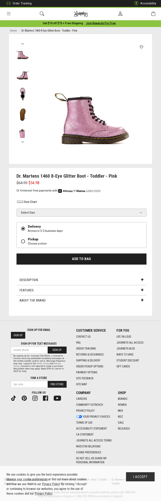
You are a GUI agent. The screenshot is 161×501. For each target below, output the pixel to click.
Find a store (39, 378)
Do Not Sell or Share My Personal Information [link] (91, 460)
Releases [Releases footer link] (124, 428)
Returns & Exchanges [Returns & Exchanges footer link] (90, 354)
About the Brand (81, 301)
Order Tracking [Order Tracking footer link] (86, 348)
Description (81, 280)
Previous (22, 43)
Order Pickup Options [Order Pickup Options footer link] (89, 366)
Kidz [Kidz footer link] (120, 416)
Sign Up (18, 335)
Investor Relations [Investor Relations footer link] (88, 446)
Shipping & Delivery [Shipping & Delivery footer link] (88, 360)
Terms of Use (43, 363)
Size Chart (26, 202)
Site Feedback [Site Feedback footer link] (84, 378)
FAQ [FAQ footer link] (78, 342)
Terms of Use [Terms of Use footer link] (84, 422)
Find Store (57, 384)
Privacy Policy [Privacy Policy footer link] (85, 410)
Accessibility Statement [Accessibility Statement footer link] (91, 428)
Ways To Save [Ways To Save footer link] (125, 354)
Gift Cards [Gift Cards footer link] (123, 366)
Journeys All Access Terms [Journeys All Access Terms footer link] (94, 440)
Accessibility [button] (144, 3)
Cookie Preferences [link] (88, 452)
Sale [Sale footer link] (121, 422)
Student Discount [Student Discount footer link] (127, 360)
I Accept (140, 477)
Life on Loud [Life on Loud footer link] (123, 336)
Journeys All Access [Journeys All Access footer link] (130, 342)
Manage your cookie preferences (27, 479)
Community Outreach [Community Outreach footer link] (89, 405)
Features (81, 291)
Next (22, 142)
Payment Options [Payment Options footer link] (86, 372)
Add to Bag (81, 259)
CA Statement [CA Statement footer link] (85, 434)
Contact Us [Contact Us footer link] (83, 336)
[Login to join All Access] (63, 24)
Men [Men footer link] (120, 410)
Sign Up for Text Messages (39, 343)
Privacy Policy (51, 484)
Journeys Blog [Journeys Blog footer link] (125, 348)
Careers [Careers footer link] (81, 399)
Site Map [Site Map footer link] (81, 384)
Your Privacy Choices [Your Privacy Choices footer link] (93, 416)
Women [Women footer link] (122, 405)
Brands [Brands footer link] (122, 399)
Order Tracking (18, 3)
